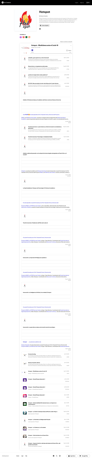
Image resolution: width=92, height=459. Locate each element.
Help (26, 455)
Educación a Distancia (26, 207)
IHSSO (22, 117)
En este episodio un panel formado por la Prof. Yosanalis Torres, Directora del (40, 202)
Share (68, 50)
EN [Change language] (88, 2)
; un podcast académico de (32, 342)
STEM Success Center (31, 117)
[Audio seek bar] (51, 53)
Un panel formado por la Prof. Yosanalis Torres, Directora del (37, 237)
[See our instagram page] (60, 456)
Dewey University (42, 171)
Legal (22, 455)
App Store (71, 456)
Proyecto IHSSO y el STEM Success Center (31, 205)
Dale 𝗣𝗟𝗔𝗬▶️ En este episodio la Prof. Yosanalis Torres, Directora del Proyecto (41, 114)
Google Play (84, 456)
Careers (17, 455)
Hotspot (23, 171)
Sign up (82, 2)
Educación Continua (51, 242)
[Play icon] (32, 50)
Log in (76, 2)
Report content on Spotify (66, 41)
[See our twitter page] (56, 456)
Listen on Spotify (44, 25)
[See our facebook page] (53, 456)
